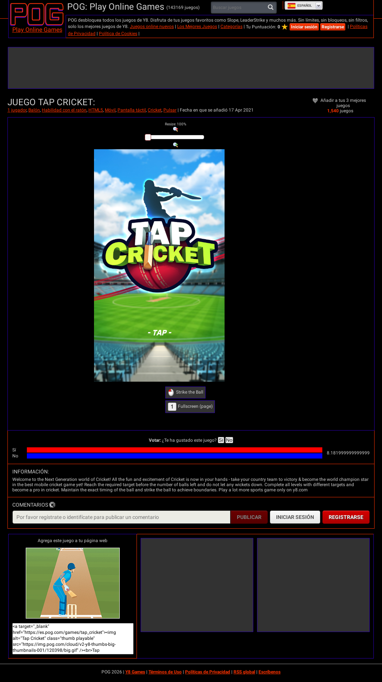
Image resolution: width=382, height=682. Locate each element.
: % (175, 124)
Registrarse (333, 26)
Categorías (231, 26)
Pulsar (169, 110)
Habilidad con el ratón (64, 110)
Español (299, 6)
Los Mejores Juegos (197, 26)
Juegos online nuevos (152, 26)
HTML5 (95, 110)
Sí (221, 440)
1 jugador (16, 110)
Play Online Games (37, 29)
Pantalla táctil (132, 110)
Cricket (155, 110)
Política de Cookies (118, 33)
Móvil (110, 110)
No (229, 440)
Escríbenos (270, 672)
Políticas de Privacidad (207, 672)
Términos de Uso (165, 672)
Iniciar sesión (304, 26)
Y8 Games (135, 672)
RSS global (244, 672)
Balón (34, 110)
